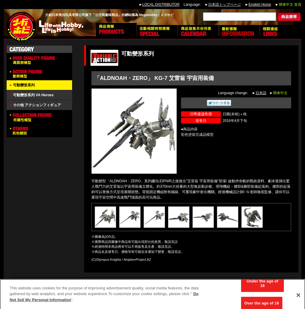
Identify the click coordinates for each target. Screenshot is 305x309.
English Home (260, 4)
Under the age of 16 (262, 285)
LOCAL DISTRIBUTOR (161, 4)
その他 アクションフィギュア (37, 105)
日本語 (261, 93)
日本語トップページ (224, 4)
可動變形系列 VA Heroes (33, 95)
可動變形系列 (24, 85)
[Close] (298, 296)
